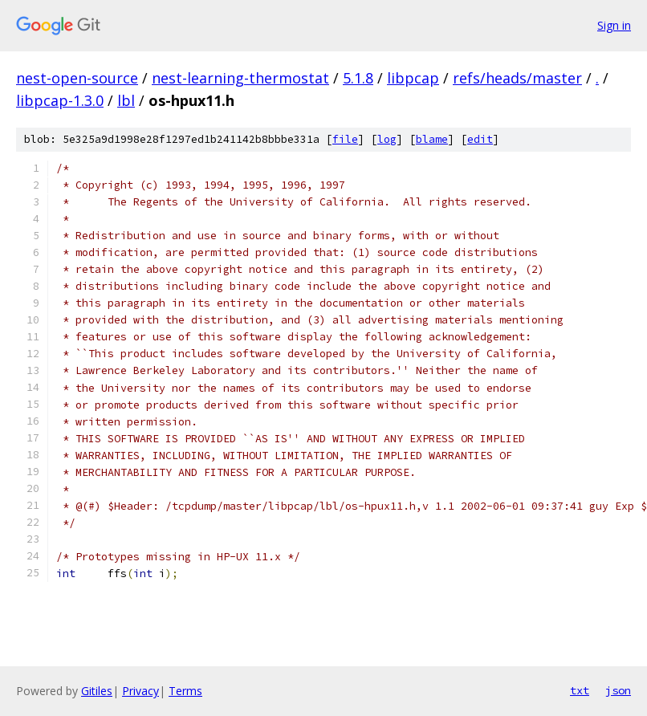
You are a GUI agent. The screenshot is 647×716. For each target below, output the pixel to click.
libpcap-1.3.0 (60, 100)
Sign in (614, 25)
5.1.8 (358, 77)
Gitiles (96, 690)
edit (480, 139)
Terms (185, 690)
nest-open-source (77, 77)
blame (432, 139)
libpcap (413, 77)
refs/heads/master (517, 77)
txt (579, 690)
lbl (126, 100)
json (618, 690)
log (387, 139)
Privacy (140, 690)
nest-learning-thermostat (240, 77)
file (345, 139)
